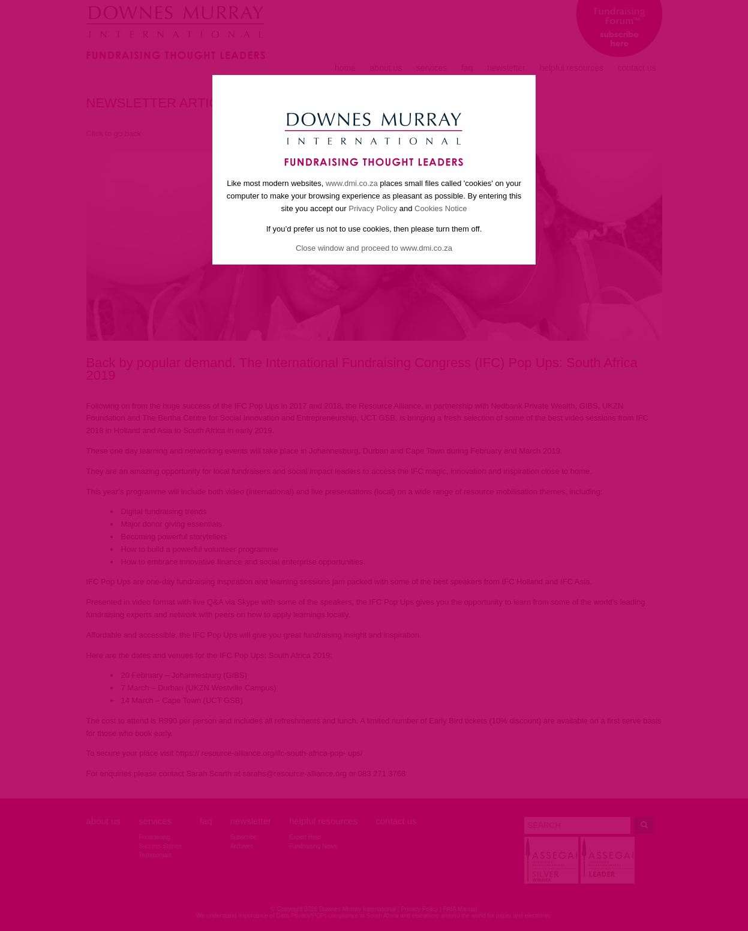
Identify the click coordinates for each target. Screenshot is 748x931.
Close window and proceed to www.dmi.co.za (374, 248)
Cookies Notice (440, 208)
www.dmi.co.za (352, 183)
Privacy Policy (373, 208)
